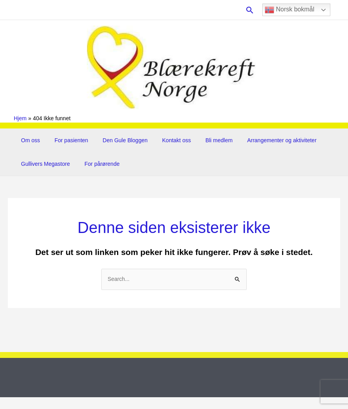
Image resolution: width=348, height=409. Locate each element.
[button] (250, 10)
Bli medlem (202, 140)
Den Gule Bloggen (116, 140)
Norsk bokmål (289, 10)
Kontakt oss (164, 140)
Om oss (28, 140)
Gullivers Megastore (43, 164)
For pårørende (96, 164)
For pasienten (66, 140)
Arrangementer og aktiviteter (262, 140)
